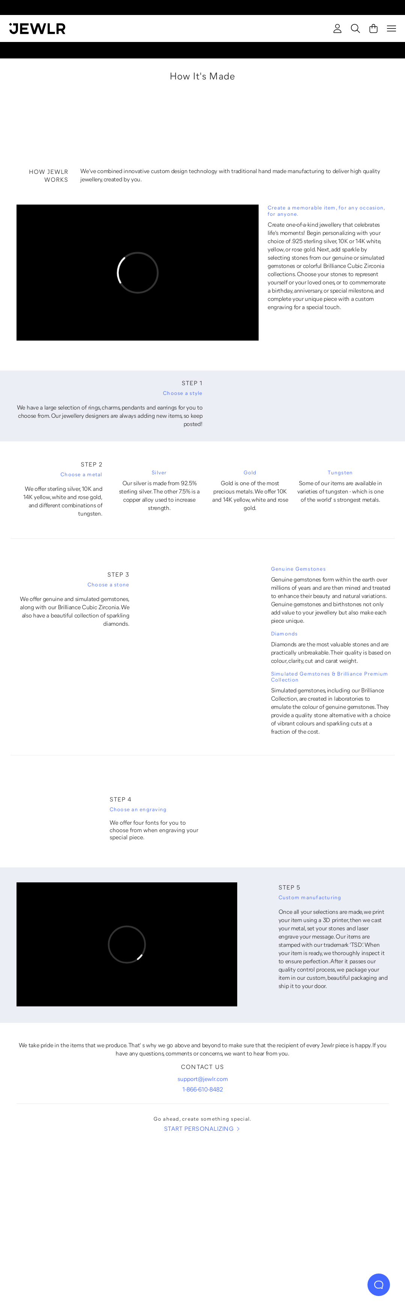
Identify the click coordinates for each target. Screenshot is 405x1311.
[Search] (355, 28)
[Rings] (57, 1208)
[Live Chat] (378, 1285)
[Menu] (391, 28)
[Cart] (373, 28)
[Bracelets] (347, 1208)
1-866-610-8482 (202, 1089)
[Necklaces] (154, 1208)
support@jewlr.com (203, 1079)
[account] (337, 28)
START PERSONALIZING (202, 1129)
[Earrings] (251, 1208)
